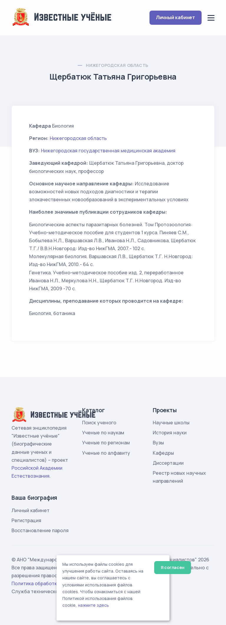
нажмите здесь (93, 605)
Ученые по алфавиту (106, 453)
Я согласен (173, 567)
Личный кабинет (175, 17)
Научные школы (171, 422)
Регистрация (26, 520)
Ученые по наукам (103, 432)
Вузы (158, 442)
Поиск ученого (99, 422)
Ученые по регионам (106, 442)
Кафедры (163, 453)
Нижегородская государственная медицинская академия (108, 150)
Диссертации (168, 463)
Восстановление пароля (40, 530)
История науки (170, 432)
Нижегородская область (117, 65)
